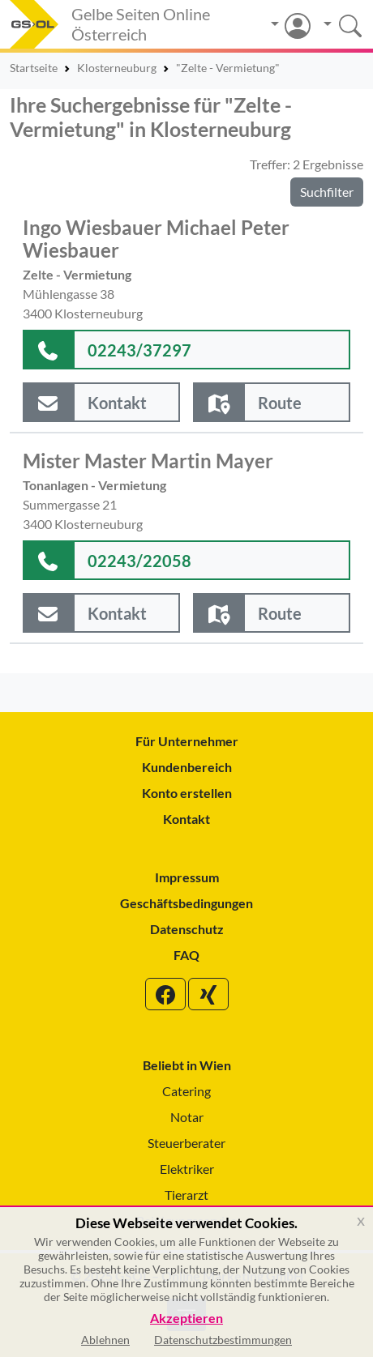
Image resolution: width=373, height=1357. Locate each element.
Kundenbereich (187, 767)
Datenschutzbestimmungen (223, 1339)
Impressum (187, 877)
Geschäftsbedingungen (186, 903)
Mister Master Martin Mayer (148, 461)
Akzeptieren (186, 1318)
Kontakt (186, 818)
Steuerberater (186, 1142)
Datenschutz (187, 929)
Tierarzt (186, 1194)
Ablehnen (105, 1339)
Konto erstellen (187, 792)
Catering (186, 1091)
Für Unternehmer (186, 741)
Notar (187, 1116)
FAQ (186, 954)
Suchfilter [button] (327, 191)
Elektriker (187, 1168)
